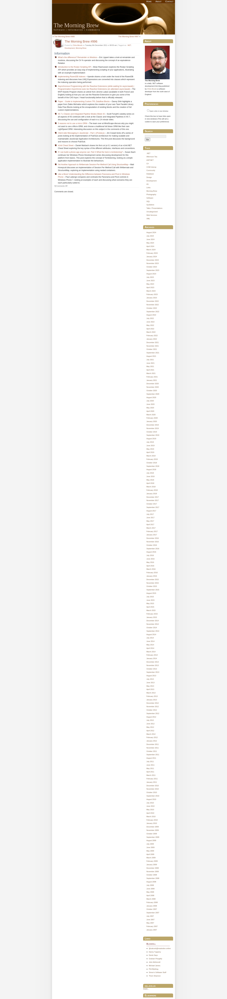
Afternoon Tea (151, 157)
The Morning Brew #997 (128, 36)
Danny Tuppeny (155, 952)
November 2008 (152, 871)
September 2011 (152, 755)
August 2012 (151, 717)
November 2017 (152, 500)
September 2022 (152, 312)
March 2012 (151, 734)
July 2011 (150, 761)
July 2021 (150, 360)
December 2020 (152, 384)
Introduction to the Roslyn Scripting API (74, 67)
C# (147, 164)
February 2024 (152, 253)
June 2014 (150, 641)
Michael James (154, 966)
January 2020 (151, 421)
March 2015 (151, 610)
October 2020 (151, 390)
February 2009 (152, 861)
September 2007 (152, 913)
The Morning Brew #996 (81, 41)
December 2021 (152, 342)
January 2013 (151, 700)
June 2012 (150, 724)
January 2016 (151, 576)
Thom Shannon (155, 976)
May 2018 (150, 480)
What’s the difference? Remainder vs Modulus (77, 57)
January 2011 (151, 782)
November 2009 (152, 830)
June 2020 (150, 404)
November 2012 (152, 706)
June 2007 (150, 920)
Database (150, 174)
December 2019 (152, 425)
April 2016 (150, 566)
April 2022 (150, 329)
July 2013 (150, 679)
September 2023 (152, 270)
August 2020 (151, 397)
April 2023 (150, 287)
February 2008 (152, 902)
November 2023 (152, 263)
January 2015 (151, 617)
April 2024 (150, 246)
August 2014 (151, 634)
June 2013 (150, 682)
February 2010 (152, 820)
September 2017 (152, 507)
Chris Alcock (77, 45)
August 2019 (151, 439)
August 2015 (151, 593)
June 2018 (150, 476)
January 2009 (151, 865)
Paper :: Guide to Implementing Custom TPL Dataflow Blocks (84, 101)
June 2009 (150, 847)
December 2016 (152, 538)
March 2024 (151, 250)
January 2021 (151, 380)
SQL (148, 201)
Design (149, 177)
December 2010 (152, 786)
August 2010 (151, 799)
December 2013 (152, 662)
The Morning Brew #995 (64, 36)
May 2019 (150, 449)
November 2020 (152, 387)
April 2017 (150, 524)
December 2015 (152, 579)
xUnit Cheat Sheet (65, 145)
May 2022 (150, 325)
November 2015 (152, 583)
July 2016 (150, 555)
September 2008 (152, 878)
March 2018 (151, 487)
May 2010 (150, 810)
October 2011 (151, 751)
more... (146, 989)
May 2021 (150, 366)
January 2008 (151, 906)
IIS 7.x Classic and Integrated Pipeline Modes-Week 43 (81, 114)
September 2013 (152, 672)
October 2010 (151, 792)
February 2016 (152, 572)
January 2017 (151, 535)
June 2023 (150, 280)
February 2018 (152, 490)
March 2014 (151, 652)
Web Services (151, 215)
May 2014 (150, 645)
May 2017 (150, 521)
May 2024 (150, 243)
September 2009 (152, 837)
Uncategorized (152, 212)
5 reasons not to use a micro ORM (72, 123)
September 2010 (152, 796)
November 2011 (152, 748)
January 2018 (151, 494)
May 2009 (150, 851)
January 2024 (151, 257)
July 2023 (150, 277)
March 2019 (151, 456)
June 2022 (150, 322)
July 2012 (150, 720)
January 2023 (151, 298)
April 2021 (150, 370)
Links (148, 187)
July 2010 (150, 803)
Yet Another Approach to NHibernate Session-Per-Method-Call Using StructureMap (93, 164)
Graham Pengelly (155, 959)
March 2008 (151, 899)
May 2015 (150, 603)
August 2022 (151, 315)
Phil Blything (153, 969)
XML (148, 219)
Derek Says (153, 955)
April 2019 (150, 452)
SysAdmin (150, 205)
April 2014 (150, 648)
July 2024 (150, 236)
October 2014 (151, 627)
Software (149, 198)
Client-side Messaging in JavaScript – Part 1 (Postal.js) (81, 133)
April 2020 (150, 411)
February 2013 (152, 696)
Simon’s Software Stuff (157, 972)
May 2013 (150, 686)
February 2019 (152, 459)
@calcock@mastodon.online (160, 948)
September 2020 (152, 394)
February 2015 (152, 614)
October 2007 (151, 909)
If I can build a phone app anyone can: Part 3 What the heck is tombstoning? (90, 152)
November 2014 (152, 624)
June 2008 (150, 889)
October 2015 (151, 586)
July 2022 (150, 318)
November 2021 (152, 346)
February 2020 (152, 418)
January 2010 (151, 823)
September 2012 (152, 713)
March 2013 (151, 693)
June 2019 (150, 445)
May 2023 (150, 284)
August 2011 (151, 758)
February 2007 (152, 926)
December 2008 (152, 868)
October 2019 (151, 432)
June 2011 (150, 765)
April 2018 (150, 483)
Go (147, 139)
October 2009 (151, 834)
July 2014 (150, 638)
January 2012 (151, 741)
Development (70, 48)
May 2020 (150, 408)
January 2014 (151, 658)
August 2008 (151, 882)
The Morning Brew (76, 25)
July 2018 (150, 473)
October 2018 (151, 463)
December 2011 (152, 744)
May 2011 (150, 768)
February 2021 (152, 377)
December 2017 (152, 497)
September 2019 (152, 435)
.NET (129, 45)
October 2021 (151, 349)
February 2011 (152, 779)
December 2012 (152, 703)
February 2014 (152, 655)
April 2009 (150, 854)
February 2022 (152, 335)
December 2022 (152, 301)
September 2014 (152, 631)
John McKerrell (154, 962)
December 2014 (152, 621)
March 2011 (151, 775)
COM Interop (151, 167)
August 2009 (151, 840)
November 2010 (152, 789)
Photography (151, 194)
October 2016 (151, 545)
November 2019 (152, 428)
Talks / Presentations (154, 208)
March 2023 (151, 291)
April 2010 (150, 813)
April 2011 (150, 772)
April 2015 (150, 607)
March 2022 (151, 332)
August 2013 (151, 676)
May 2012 (150, 727)
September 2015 (152, 590)
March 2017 (151, 528)
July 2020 (150, 401)
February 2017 (152, 531)
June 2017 (150, 517)
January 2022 (151, 339)
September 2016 (152, 549)
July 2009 (150, 844)
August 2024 (151, 232)
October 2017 (151, 504)
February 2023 (152, 294)
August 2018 (151, 469)
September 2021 (152, 353)
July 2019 (150, 442)
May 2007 (150, 923)
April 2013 (150, 689)
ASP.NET (150, 160)
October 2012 (151, 710)
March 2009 (151, 858)
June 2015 (150, 600)
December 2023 (152, 260)
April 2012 (150, 731)
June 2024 (150, 239)
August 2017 (151, 511)
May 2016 (150, 562)
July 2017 (150, 514)
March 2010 (151, 816)
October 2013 (151, 669)
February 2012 (152, 737)
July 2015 (150, 597)
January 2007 (151, 930)
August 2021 (151, 356)
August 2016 (151, 552)
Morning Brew (81, 48)
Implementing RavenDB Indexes (71, 76)
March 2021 (151, 373)
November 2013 (152, 665)
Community (150, 170)
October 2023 (151, 267)
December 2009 (152, 827)
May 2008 (150, 892)
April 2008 (150, 895)
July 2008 (150, 885)
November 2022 (152, 305)
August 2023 (151, 274)
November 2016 (152, 542)
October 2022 (151, 308)
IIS (147, 184)
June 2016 (150, 559)
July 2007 (150, 916)
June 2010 (150, 806)
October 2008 (151, 875)
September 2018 (152, 466)
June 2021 (150, 363)
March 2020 (151, 415)
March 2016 (151, 569)
